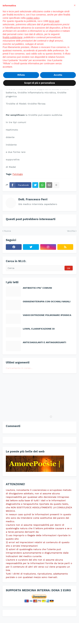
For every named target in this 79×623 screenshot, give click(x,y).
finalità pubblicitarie (12, 37)
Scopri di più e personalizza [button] (39, 83)
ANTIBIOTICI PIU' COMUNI (37, 288)
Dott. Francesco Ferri (32, 199)
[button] (74, 5)
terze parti (54, 21)
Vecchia (71, 231)
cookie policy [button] (32, 18)
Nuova (7, 231)
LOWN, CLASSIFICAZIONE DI (39, 328)
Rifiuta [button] (21, 75)
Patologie (17, 174)
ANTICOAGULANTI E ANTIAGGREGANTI (44, 342)
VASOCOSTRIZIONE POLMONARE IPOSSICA (47, 315)
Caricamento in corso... (19, 368)
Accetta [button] (58, 75)
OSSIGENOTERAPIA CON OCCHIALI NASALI (46, 301)
